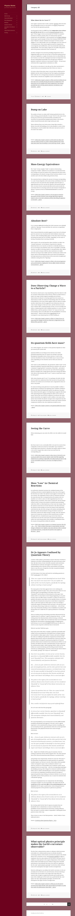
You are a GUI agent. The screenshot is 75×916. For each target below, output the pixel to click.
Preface (6, 13)
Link (33, 96)
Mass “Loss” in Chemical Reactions (44, 484)
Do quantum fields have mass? (48, 342)
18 (53, 904)
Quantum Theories (8, 24)
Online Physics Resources (9, 30)
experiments (53, 313)
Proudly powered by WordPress (37, 913)
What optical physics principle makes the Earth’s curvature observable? (48, 844)
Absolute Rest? (39, 220)
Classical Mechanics (8, 18)
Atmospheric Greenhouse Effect (9, 27)
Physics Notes (9, 5)
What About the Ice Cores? (40, 20)
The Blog (6, 32)
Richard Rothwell (54, 32)
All (43, 96)
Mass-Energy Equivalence (45, 164)
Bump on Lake (39, 109)
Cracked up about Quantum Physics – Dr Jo (45, 820)
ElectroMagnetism (8, 20)
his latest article (50, 621)
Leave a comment (45, 151)
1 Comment (48, 96)
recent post (37, 575)
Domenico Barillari (54, 856)
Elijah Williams (62, 37)
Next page (69, 904)
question (56, 23)
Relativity (6, 22)
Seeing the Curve (40, 428)
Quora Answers (43, 415)
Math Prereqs (7, 16)
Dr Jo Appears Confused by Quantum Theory (46, 553)
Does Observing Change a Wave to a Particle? (48, 287)
